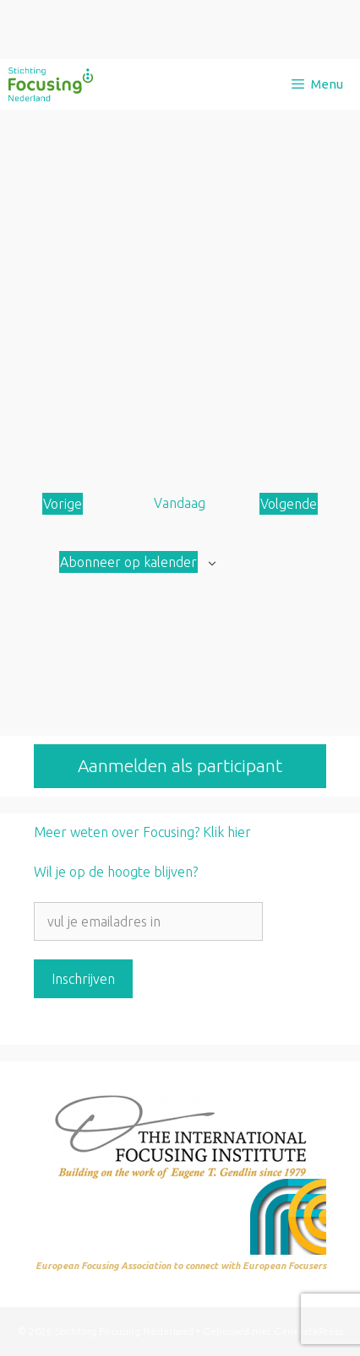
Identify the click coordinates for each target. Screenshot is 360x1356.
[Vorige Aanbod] (62, 504)
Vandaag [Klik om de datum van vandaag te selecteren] (179, 503)
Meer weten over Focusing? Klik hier (142, 832)
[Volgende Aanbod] (288, 504)
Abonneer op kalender (128, 562)
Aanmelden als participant (180, 765)
